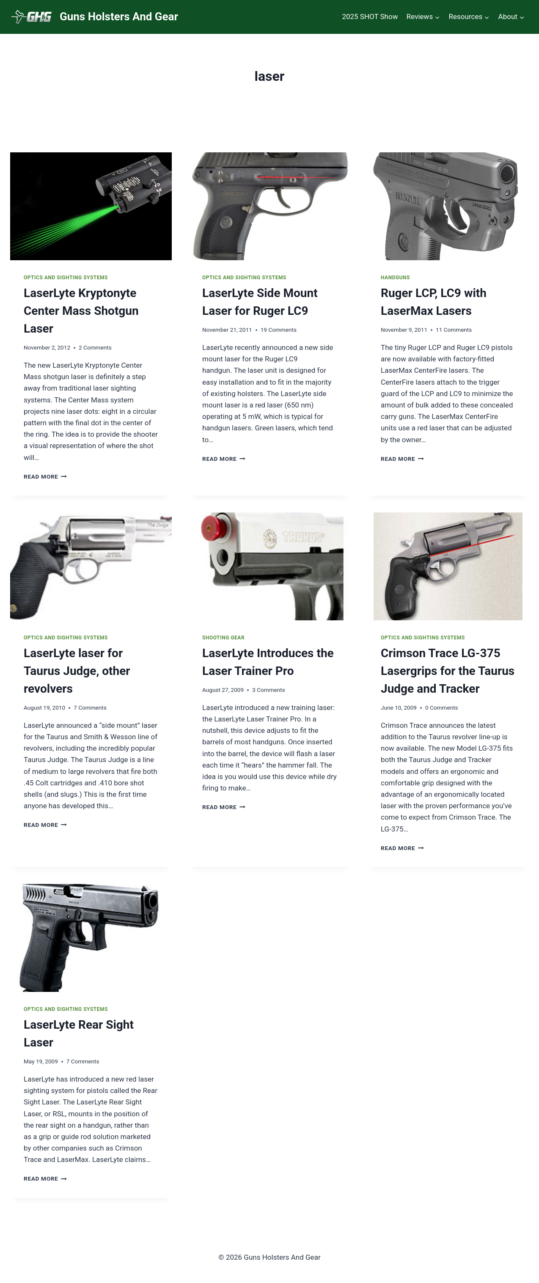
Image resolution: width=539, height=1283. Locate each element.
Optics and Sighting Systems (66, 278)
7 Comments (90, 707)
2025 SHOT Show (370, 16)
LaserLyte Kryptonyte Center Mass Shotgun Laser (81, 311)
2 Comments (95, 347)
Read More (45, 476)
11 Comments (454, 329)
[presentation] (91, 206)
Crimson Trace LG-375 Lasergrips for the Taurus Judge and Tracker (447, 671)
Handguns (395, 278)
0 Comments (441, 707)
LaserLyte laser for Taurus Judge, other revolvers (77, 671)
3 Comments (268, 689)
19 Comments (279, 329)
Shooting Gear (223, 638)
